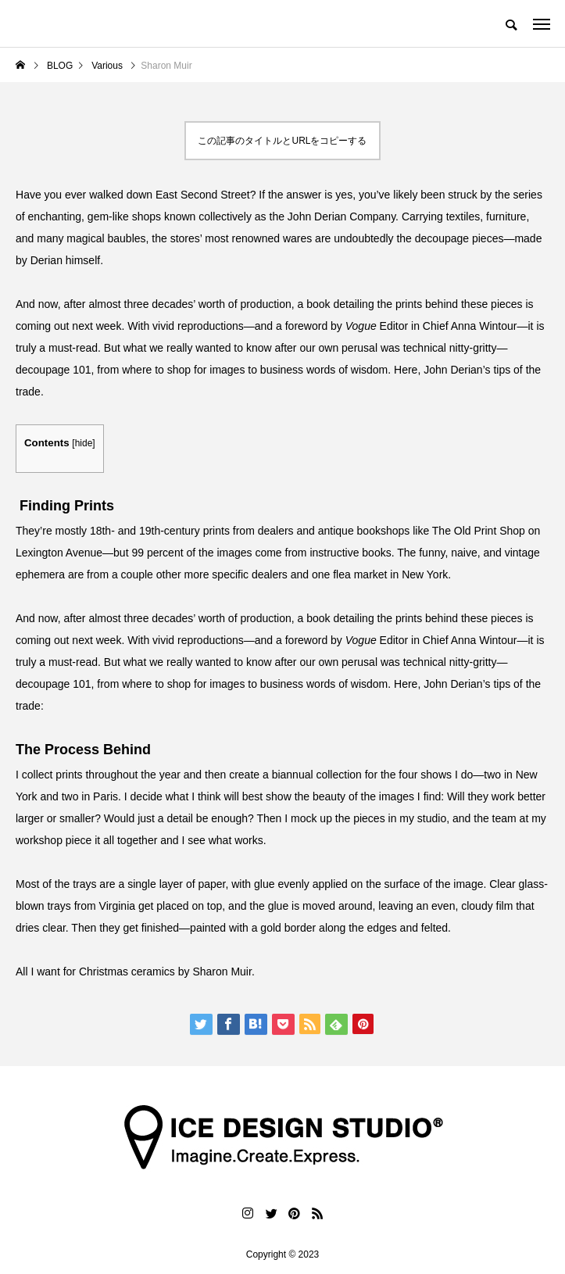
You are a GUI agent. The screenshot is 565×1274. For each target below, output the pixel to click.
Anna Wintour (484, 326)
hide (84, 443)
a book (314, 304)
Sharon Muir (221, 971)
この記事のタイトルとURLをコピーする (282, 140)
